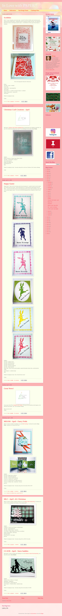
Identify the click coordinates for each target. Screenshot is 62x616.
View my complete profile (50, 69)
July (49, 191)
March (49, 211)
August (49, 189)
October (49, 185)
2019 (48, 217)
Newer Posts (5, 598)
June (49, 193)
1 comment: (17, 175)
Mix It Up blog (25, 423)
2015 (48, 224)
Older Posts (40, 598)
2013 (48, 228)
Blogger (42, 613)
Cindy (54, 56)
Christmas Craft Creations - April (17, 110)
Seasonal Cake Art (20, 493)
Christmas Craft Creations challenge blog (16, 127)
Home (5, 10)
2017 (48, 220)
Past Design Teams (23, 10)
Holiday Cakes (13, 493)
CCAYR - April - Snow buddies (16, 551)
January (49, 214)
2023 (48, 175)
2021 (48, 178)
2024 (48, 173)
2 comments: (16, 491)
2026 (48, 169)
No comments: (17, 101)
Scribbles (7, 18)
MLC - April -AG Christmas (15, 499)
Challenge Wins (35, 10)
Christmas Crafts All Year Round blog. (32, 553)
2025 (48, 171)
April (49, 196)
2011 (48, 231)
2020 (48, 180)
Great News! (9, 388)
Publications (13, 10)
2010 (48, 233)
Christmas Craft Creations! (18, 405)
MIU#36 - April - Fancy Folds (15, 421)
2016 (48, 222)
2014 (48, 226)
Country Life (9, 493)
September (50, 187)
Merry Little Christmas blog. (30, 501)
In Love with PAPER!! (19, 5)
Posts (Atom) (9, 600)
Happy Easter (9, 184)
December (49, 182)
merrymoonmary (33, 613)
